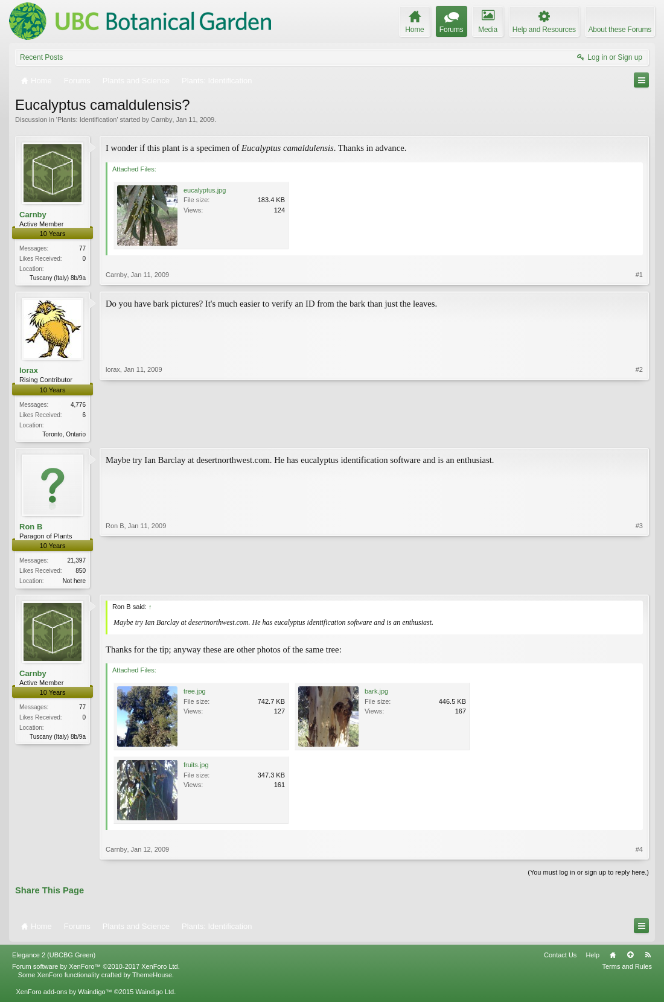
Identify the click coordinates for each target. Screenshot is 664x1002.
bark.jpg (376, 694)
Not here (74, 583)
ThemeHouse (152, 978)
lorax (28, 371)
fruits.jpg (196, 768)
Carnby (161, 119)
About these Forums (620, 29)
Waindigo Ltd (154, 995)
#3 (639, 581)
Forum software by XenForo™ (96, 970)
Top (630, 958)
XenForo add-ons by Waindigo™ (64, 995)
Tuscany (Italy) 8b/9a (58, 278)
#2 (639, 433)
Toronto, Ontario (64, 435)
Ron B (30, 528)
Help (592, 958)
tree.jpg (195, 694)
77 (82, 248)
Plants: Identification (87, 119)
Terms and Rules (627, 970)
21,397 (76, 563)
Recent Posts (41, 57)
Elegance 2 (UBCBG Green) (53, 958)
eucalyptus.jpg (205, 190)
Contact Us (560, 958)
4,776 (78, 406)
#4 (639, 853)
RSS (647, 958)
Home (612, 958)
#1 (639, 276)
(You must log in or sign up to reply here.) (588, 875)
